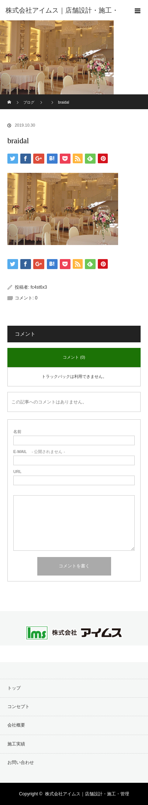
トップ (14, 688)
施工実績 (16, 744)
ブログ (28, 102)
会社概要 (16, 725)
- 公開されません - (39, 452)
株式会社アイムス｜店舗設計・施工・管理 (87, 793)
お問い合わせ (20, 762)
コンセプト (18, 706)
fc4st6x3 (39, 287)
